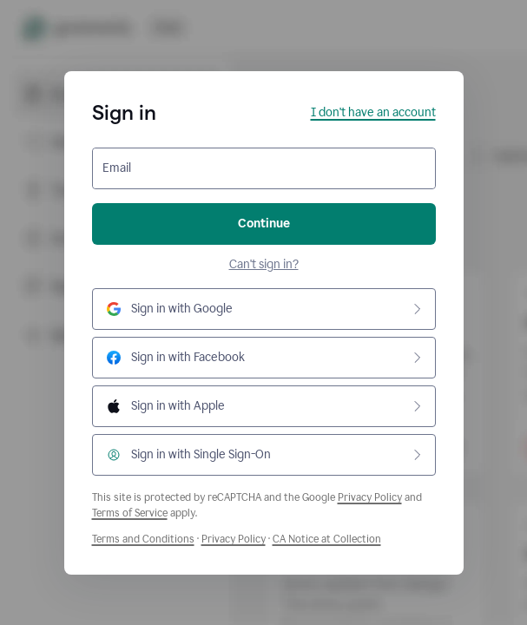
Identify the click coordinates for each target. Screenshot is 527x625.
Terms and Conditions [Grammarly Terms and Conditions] (143, 539)
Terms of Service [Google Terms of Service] (130, 513)
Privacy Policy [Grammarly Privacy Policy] (233, 539)
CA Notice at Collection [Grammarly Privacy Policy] (327, 539)
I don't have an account (373, 112)
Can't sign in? (264, 264)
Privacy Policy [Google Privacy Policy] (370, 497)
